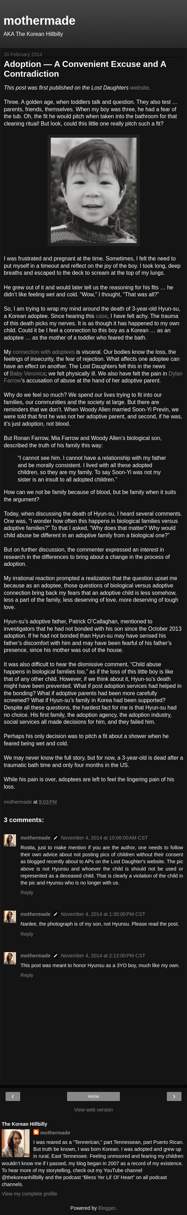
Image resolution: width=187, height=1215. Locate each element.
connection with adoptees (44, 352)
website (139, 88)
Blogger (106, 1208)
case (101, 316)
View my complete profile (29, 1194)
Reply (27, 892)
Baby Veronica (28, 374)
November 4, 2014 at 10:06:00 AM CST (104, 838)
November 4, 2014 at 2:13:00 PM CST (103, 955)
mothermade (39, 20)
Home (93, 1096)
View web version (93, 1110)
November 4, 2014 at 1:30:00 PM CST (103, 914)
